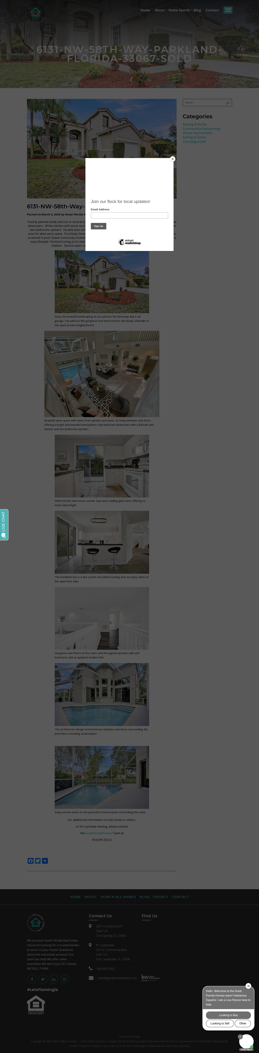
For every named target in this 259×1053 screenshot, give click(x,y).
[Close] (172, 159)
